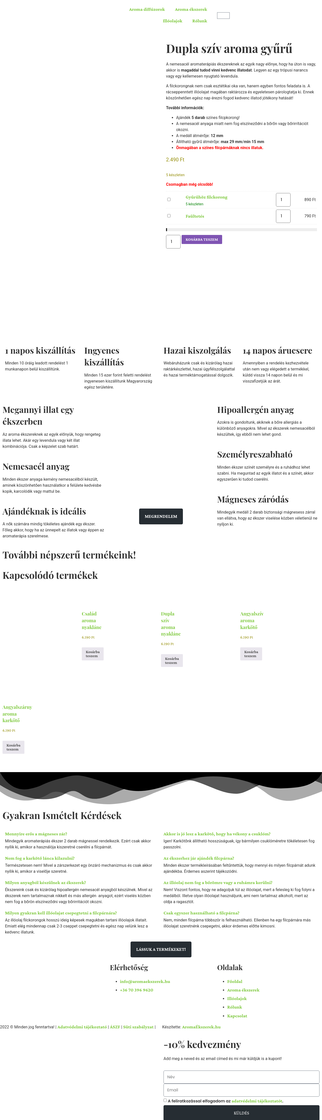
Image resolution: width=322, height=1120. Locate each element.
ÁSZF (115, 1025)
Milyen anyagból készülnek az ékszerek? (45, 880)
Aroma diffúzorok (147, 9)
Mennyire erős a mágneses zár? (36, 832)
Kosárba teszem (202, 238)
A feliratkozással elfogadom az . (225, 1097)
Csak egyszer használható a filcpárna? (201, 911)
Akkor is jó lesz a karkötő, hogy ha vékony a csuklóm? (217, 832)
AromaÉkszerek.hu (201, 1025)
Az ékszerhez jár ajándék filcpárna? (199, 856)
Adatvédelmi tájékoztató (82, 1025)
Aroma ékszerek (191, 9)
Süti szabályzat (138, 1025)
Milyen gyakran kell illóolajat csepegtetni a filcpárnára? (61, 911)
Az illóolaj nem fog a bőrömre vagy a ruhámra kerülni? (218, 880)
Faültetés (195, 215)
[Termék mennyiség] (283, 200)
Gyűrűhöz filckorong (206, 197)
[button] (81, 832)
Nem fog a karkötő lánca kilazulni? (40, 856)
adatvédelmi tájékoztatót (256, 1097)
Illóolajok (172, 20)
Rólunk (199, 20)
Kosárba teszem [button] (93, 652)
